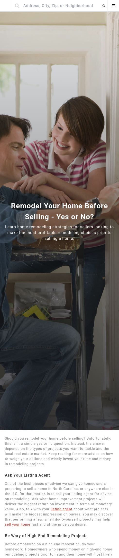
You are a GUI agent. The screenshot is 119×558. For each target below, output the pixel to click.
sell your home (17, 524)
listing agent (61, 509)
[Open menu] (113, 6)
